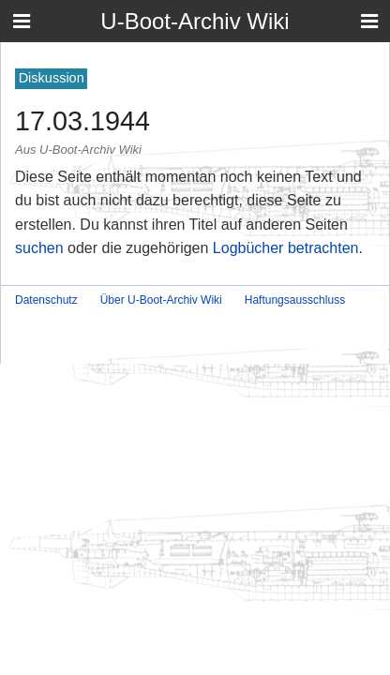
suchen (39, 248)
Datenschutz (46, 300)
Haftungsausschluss (295, 300)
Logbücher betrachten (286, 248)
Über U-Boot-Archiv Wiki (161, 300)
